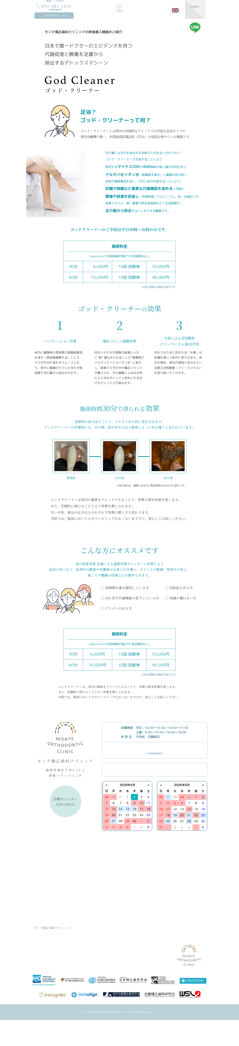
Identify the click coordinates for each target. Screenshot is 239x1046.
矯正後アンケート (134, 956)
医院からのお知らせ (165, 938)
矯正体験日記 (161, 950)
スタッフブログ (162, 944)
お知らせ (157, 933)
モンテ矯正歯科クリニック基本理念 (58, 944)
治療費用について (49, 950)
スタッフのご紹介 (95, 956)
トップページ (46, 933)
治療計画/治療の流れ (50, 967)
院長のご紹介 (92, 950)
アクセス (130, 961)
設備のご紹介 (132, 944)
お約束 (43, 956)
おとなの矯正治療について (100, 939)
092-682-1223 (155, 747)
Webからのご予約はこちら (158, 766)
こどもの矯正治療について (100, 933)
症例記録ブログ (162, 955)
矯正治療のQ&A (134, 950)
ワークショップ (162, 961)
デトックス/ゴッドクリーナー (101, 961)
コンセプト (45, 939)
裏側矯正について (135, 939)
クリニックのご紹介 (96, 944)
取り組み (44, 961)
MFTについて (133, 933)
